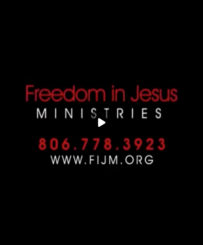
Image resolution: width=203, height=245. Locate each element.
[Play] (101, 122)
